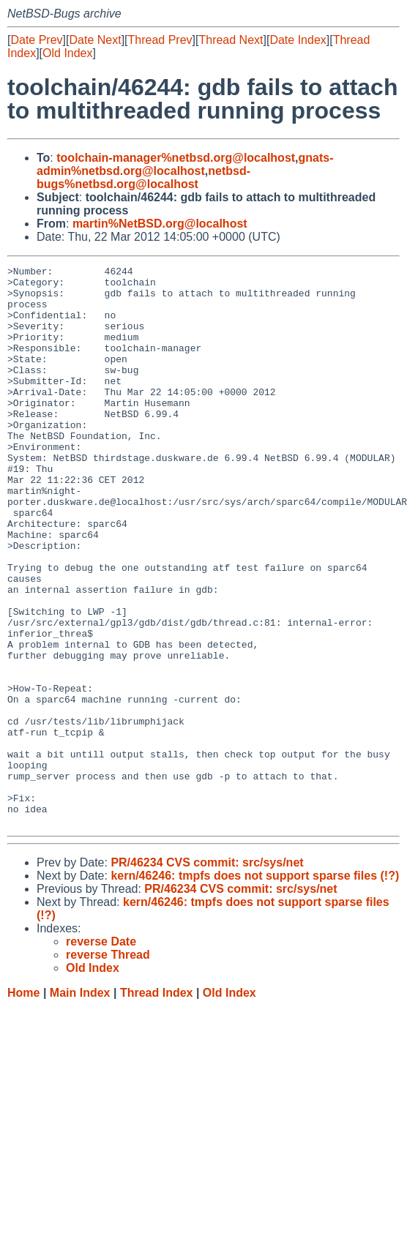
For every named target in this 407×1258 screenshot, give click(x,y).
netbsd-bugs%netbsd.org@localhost (143, 177)
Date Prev (36, 40)
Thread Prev (160, 40)
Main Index (80, 1104)
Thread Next (230, 40)
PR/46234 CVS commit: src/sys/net (207, 974)
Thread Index (156, 1104)
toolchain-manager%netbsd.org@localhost (175, 157)
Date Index (297, 40)
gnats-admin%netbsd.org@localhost (185, 164)
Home (23, 1104)
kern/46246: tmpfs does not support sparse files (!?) (255, 987)
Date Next (95, 40)
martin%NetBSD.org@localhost (159, 223)
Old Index (67, 53)
